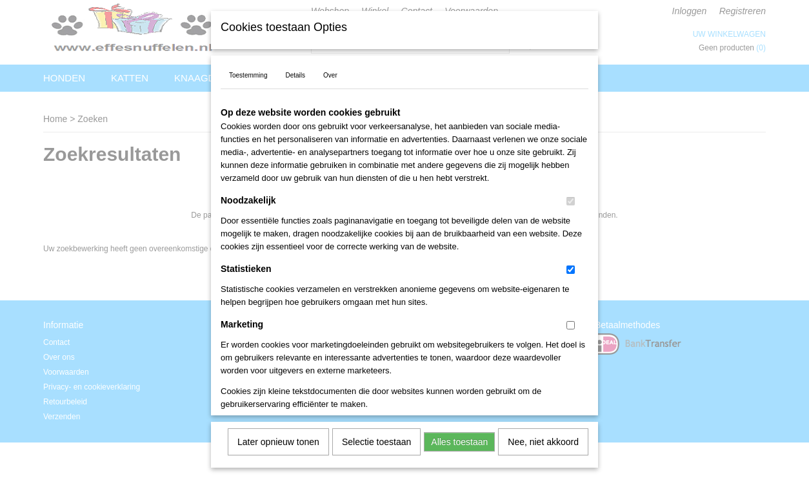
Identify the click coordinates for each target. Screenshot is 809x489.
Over (330, 70)
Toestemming (248, 70)
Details (295, 70)
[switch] (570, 196)
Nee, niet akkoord (543, 437)
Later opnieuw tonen (278, 437)
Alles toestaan (459, 437)
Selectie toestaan (376, 437)
